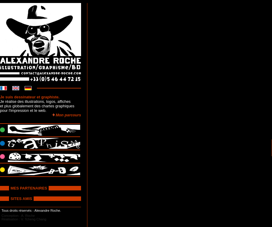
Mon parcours (66, 115)
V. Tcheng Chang (34, 219)
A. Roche (28, 215)
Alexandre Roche (47, 210)
